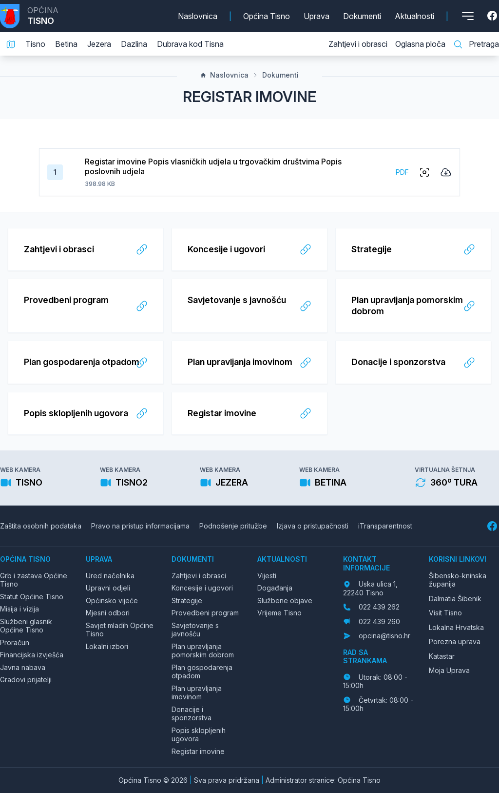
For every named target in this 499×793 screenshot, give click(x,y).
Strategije (187, 600)
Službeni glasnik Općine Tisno (26, 625)
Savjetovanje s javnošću (195, 629)
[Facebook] (493, 16)
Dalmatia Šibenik (455, 598)
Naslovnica (197, 16)
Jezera (99, 44)
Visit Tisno (445, 613)
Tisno (35, 44)
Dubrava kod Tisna (190, 44)
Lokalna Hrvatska (456, 627)
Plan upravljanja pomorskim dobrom (203, 650)
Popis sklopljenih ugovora (199, 734)
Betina (66, 44)
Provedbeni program (205, 613)
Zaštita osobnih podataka (40, 526)
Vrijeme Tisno (279, 613)
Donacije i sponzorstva (191, 713)
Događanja (274, 588)
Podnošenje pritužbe (233, 526)
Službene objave (284, 600)
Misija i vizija (19, 609)
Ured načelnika (110, 575)
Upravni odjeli (108, 588)
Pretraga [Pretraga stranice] (476, 44)
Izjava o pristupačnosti (312, 526)
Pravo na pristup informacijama (140, 526)
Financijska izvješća (31, 655)
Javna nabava (22, 667)
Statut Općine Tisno (31, 596)
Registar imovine (198, 751)
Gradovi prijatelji (26, 679)
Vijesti (266, 575)
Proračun (14, 642)
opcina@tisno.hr (384, 635)
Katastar (442, 656)
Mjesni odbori (108, 613)
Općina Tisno (266, 16)
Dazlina (134, 44)
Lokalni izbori (107, 646)
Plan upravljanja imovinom (197, 692)
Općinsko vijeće (112, 600)
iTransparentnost (385, 526)
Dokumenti (362, 16)
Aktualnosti (414, 16)
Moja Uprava (449, 670)
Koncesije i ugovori (202, 588)
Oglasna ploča (420, 44)
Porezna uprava (454, 641)
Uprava (316, 16)
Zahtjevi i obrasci (357, 44)
